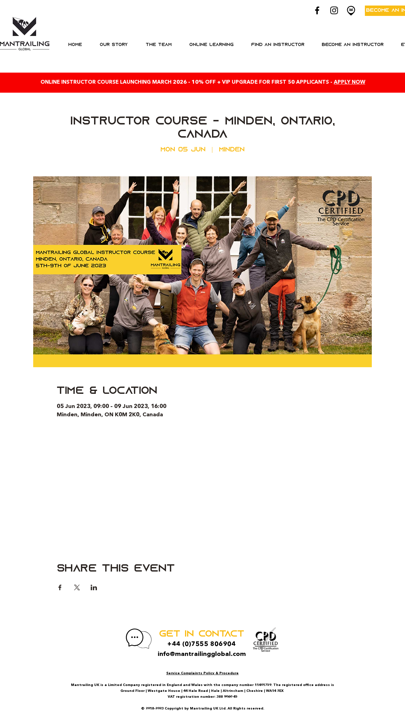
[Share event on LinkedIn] (94, 587)
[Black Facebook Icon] (317, 10)
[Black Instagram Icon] (334, 10)
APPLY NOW (349, 82)
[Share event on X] (77, 587)
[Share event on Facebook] (60, 587)
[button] (211, 45)
